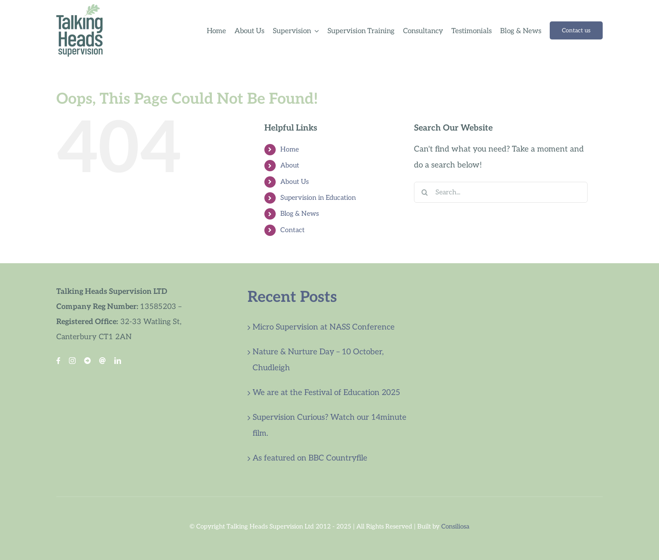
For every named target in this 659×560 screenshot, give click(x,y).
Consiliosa (455, 526)
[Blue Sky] (87, 360)
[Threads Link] (102, 360)
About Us (294, 182)
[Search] (424, 192)
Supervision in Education (318, 198)
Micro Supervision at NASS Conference (324, 327)
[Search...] (501, 192)
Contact (292, 230)
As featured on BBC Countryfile (310, 458)
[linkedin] (117, 360)
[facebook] (58, 360)
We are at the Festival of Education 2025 (326, 393)
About (289, 166)
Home (289, 150)
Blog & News (299, 214)
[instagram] (72, 360)
